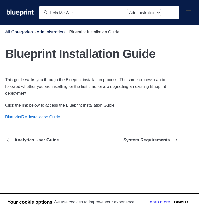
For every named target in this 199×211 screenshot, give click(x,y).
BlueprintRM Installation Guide (32, 117)
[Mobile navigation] (188, 12)
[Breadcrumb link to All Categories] (19, 31)
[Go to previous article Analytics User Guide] (34, 140)
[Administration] (51, 31)
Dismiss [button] (181, 202)
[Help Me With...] (87, 12)
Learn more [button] (159, 202)
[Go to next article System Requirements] (149, 140)
